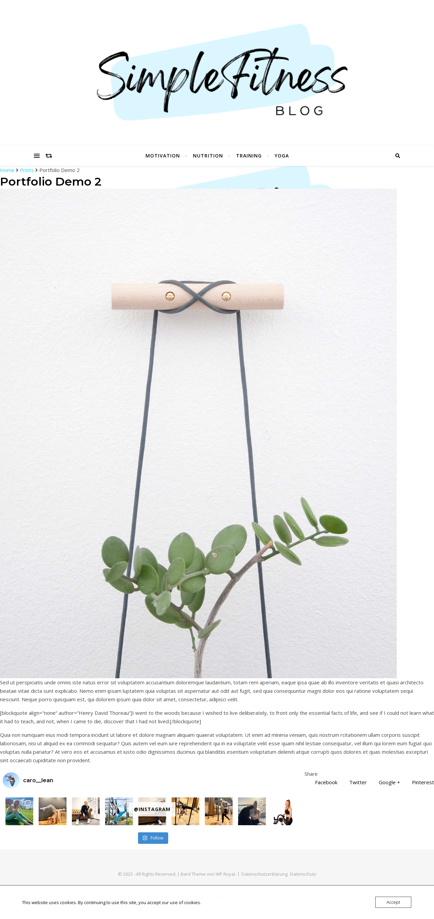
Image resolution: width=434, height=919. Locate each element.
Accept (393, 902)
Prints (27, 170)
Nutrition (208, 155)
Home (8, 170)
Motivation (162, 155)
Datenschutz (303, 874)
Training (249, 155)
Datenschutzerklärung (264, 874)
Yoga (282, 155)
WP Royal (225, 874)
